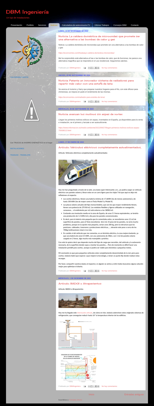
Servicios (42, 25)
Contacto (135, 25)
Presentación (16, 25)
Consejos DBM (119, 25)
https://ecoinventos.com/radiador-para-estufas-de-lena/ (81, 97)
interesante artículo (84, 313)
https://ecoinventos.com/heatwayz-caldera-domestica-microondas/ (86, 53)
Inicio (91, 394)
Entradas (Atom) (75, 400)
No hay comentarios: (109, 68)
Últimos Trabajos (102, 25)
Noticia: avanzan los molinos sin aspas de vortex (90, 114)
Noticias (54, 25)
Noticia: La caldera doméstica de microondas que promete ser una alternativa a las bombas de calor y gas (99, 38)
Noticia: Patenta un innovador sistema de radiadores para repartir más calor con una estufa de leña (96, 82)
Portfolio (30, 25)
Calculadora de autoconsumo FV (76, 25)
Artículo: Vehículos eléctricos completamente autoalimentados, (99, 147)
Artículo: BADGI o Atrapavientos (79, 283)
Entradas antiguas (134, 394)
